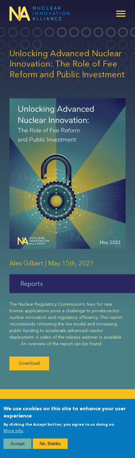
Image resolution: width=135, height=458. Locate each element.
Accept (17, 443)
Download (29, 363)
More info (13, 430)
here (14, 343)
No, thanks (50, 443)
